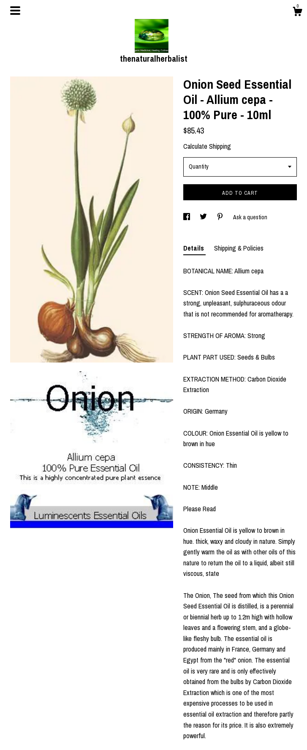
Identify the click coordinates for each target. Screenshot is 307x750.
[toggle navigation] (15, 10)
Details (194, 248)
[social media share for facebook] (187, 217)
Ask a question (250, 217)
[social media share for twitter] (204, 217)
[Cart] (297, 12)
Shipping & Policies (239, 248)
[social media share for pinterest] (221, 217)
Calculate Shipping (207, 146)
